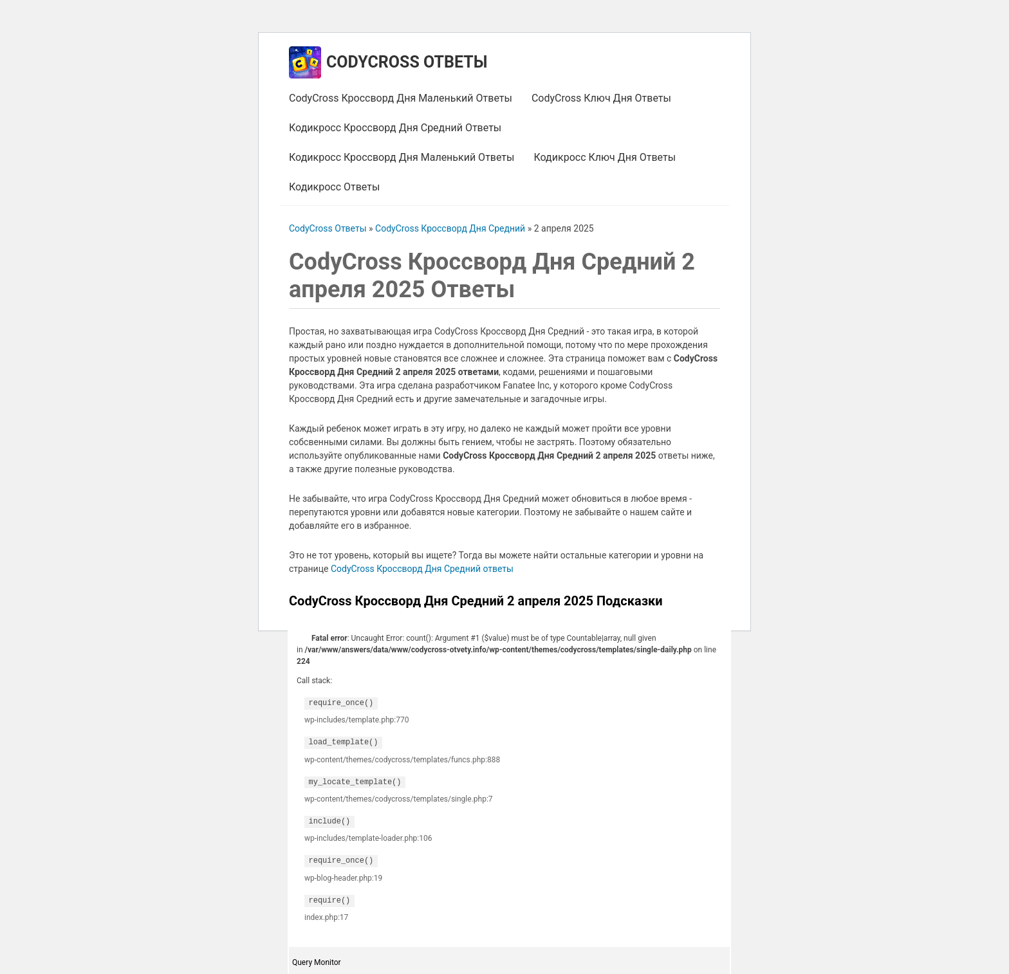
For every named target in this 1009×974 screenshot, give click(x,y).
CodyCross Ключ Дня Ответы (601, 98)
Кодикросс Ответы (334, 187)
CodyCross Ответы (406, 62)
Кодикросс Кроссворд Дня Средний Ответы (395, 128)
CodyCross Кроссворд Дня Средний (450, 228)
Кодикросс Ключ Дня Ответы (604, 157)
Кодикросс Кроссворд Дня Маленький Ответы (401, 157)
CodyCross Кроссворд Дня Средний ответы (422, 569)
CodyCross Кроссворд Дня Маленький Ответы (400, 98)
